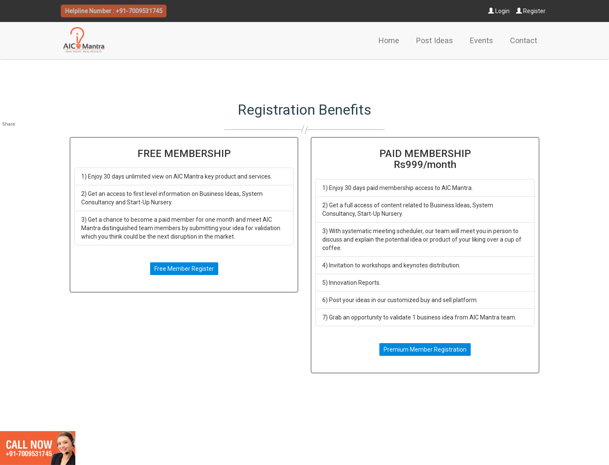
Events (481, 40)
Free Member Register (184, 268)
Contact (523, 40)
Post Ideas (434, 40)
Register (531, 11)
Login (499, 11)
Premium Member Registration (425, 349)
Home (389, 40)
